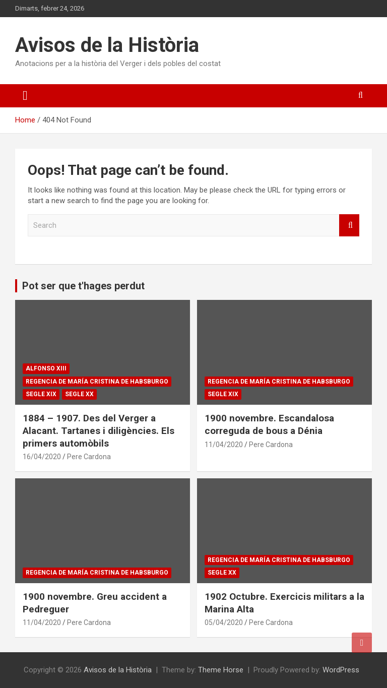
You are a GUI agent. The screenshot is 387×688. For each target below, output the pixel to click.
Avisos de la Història (107, 45)
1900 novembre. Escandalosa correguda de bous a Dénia (269, 424)
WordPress (340, 669)
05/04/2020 (224, 622)
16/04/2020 (42, 457)
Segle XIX (41, 394)
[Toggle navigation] (25, 95)
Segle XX (79, 394)
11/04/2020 (224, 445)
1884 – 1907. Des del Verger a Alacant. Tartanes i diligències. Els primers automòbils (98, 430)
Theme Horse (220, 669)
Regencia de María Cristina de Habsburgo (97, 381)
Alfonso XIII (46, 368)
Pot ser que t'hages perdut (83, 286)
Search (349, 225)
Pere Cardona (89, 457)
